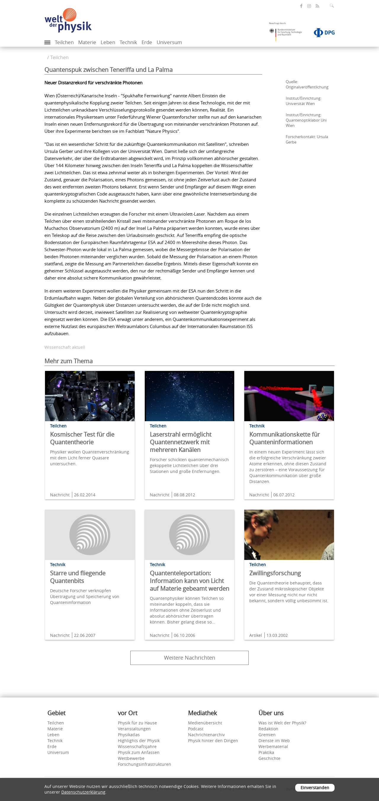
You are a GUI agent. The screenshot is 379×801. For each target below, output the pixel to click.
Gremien (267, 734)
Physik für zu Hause (137, 723)
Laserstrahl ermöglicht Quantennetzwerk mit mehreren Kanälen (180, 442)
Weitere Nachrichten (189, 657)
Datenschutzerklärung (83, 792)
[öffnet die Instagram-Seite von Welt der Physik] (309, 6)
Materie (87, 42)
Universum (169, 42)
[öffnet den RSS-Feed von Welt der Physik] (317, 6)
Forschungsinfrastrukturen (144, 764)
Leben (108, 42)
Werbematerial (273, 746)
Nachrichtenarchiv (206, 734)
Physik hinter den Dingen (213, 740)
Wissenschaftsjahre (137, 746)
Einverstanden (315, 787)
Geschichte (269, 758)
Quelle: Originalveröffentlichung (307, 84)
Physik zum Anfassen (139, 752)
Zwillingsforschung (275, 573)
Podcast (195, 728)
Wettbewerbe (131, 758)
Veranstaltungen (134, 728)
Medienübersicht (205, 723)
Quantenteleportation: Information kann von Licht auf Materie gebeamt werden (189, 580)
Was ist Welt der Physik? (282, 723)
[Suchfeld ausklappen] (333, 5)
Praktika (266, 752)
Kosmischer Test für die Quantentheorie (82, 438)
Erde (147, 42)
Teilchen (64, 42)
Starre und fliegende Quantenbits (77, 577)
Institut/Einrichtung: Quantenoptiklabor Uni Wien (306, 120)
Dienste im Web (274, 740)
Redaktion (268, 728)
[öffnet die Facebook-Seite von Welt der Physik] (301, 6)
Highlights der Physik (139, 740)
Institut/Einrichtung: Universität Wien (303, 101)
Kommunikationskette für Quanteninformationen (284, 438)
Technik (128, 42)
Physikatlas (129, 734)
